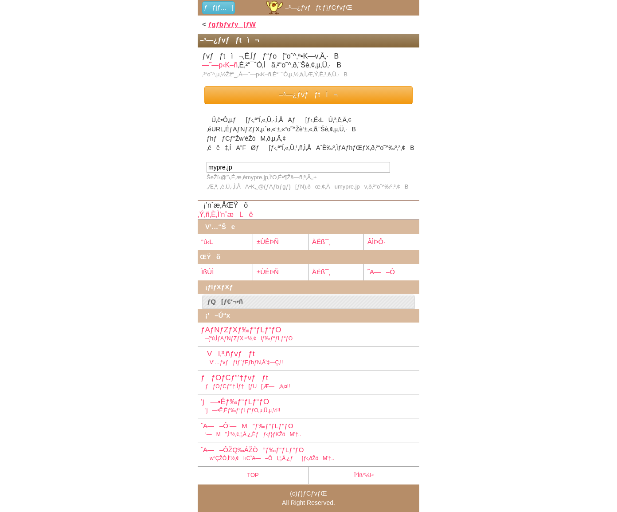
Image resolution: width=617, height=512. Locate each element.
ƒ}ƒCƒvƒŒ (312, 493)
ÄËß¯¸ (321, 241)
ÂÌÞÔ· (376, 241)
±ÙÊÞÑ (268, 241)
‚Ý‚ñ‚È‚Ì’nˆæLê (225, 214)
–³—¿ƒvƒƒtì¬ (308, 94)
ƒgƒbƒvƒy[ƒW (232, 24)
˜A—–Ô (381, 272)
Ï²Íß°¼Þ (364, 475)
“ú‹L (207, 241)
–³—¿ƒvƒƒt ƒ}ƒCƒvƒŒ (308, 7)
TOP (253, 475)
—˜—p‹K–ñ (220, 65)
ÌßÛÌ (207, 272)
